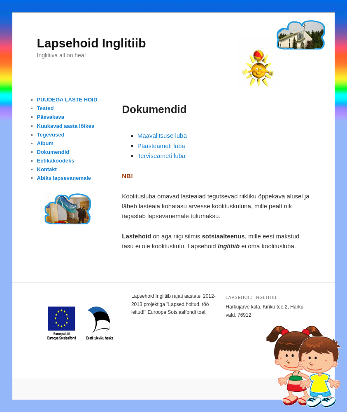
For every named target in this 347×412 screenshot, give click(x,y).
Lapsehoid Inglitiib (91, 43)
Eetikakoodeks (56, 161)
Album (45, 143)
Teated (45, 108)
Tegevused (51, 135)
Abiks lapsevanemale (64, 178)
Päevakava (51, 117)
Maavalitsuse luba (162, 135)
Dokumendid (53, 152)
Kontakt (47, 169)
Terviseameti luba (161, 155)
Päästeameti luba (161, 145)
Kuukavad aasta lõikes (65, 126)
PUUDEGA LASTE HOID (67, 100)
